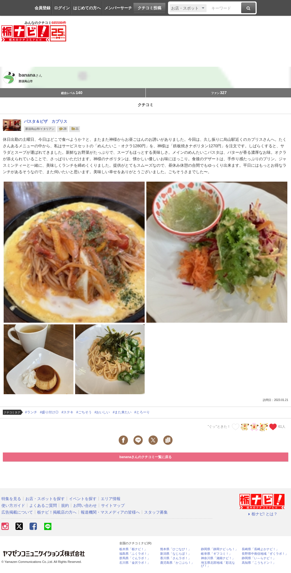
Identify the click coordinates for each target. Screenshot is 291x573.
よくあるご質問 (43, 505)
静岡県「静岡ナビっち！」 (219, 549)
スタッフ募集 (156, 512)
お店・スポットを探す (45, 498)
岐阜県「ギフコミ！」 (216, 553)
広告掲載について (17, 512)
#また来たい (122, 412)
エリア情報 (110, 498)
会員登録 (42, 8)
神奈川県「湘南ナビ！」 (218, 558)
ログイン (62, 8)
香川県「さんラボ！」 (175, 558)
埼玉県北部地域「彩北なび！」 (218, 564)
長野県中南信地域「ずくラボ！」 (265, 553)
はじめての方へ (87, 8)
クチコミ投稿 (149, 8)
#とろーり (142, 412)
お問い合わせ (85, 505)
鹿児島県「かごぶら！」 (177, 562)
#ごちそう (84, 412)
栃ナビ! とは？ (262, 514)
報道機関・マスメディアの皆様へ (110, 512)
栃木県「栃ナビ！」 (133, 549)
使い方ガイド (13, 505)
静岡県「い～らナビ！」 (259, 558)
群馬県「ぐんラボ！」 (134, 558)
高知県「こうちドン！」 (259, 562)
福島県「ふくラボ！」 (134, 553)
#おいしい (102, 412)
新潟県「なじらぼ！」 (175, 553)
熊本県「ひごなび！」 (175, 549)
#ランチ (31, 412)
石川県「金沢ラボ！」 (134, 562)
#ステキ (67, 412)
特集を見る (11, 498)
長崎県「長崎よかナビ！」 (260, 549)
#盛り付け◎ (49, 412)
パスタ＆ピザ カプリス (45, 121)
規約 (65, 505)
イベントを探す (83, 498)
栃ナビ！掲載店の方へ (57, 512)
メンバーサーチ (118, 8)
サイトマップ (113, 505)
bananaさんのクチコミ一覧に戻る (145, 457)
